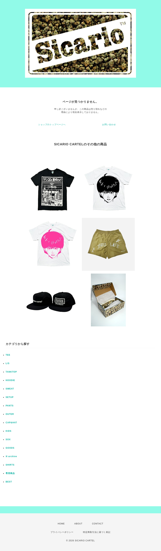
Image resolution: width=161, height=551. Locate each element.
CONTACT (97, 523)
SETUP (10, 397)
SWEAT (10, 389)
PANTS (10, 405)
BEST (9, 482)
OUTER (10, 414)
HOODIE (10, 380)
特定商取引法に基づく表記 (96, 532)
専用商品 (10, 473)
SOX (8, 439)
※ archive (11, 456)
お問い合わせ (109, 124)
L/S (8, 363)
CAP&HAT (11, 422)
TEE (8, 355)
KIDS (8, 431)
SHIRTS (10, 465)
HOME (61, 523)
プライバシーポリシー (62, 532)
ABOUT (78, 523)
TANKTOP (11, 372)
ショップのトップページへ (52, 124)
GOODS (10, 448)
